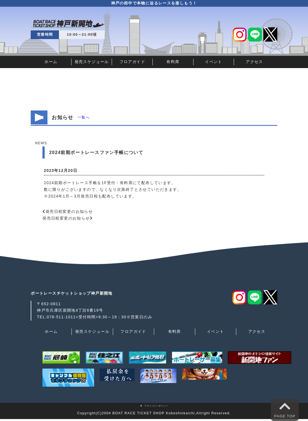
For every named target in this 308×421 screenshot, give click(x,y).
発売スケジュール (92, 61)
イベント (213, 61)
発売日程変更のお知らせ (69, 211)
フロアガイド (132, 61)
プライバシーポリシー (154, 406)
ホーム (50, 61)
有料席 (172, 61)
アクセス (254, 61)
